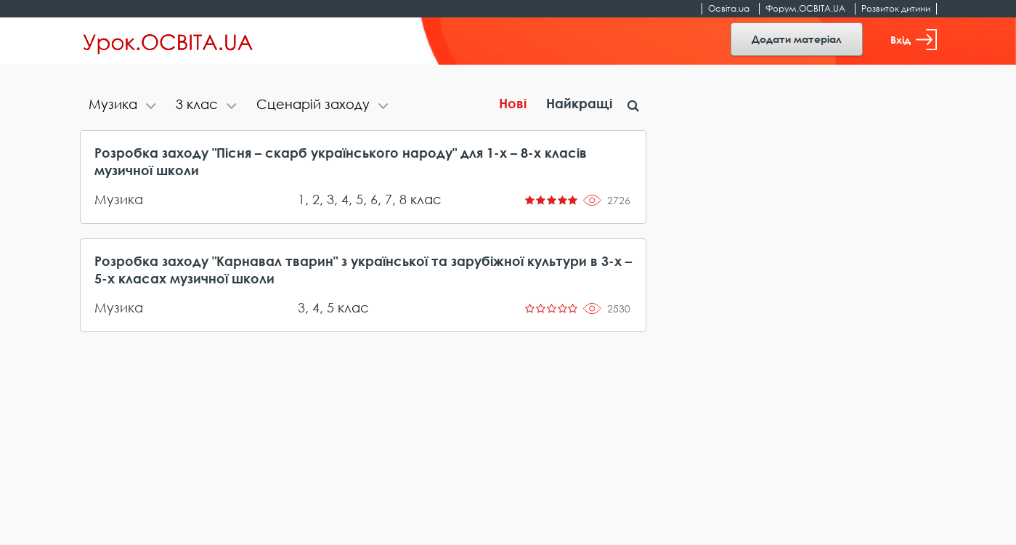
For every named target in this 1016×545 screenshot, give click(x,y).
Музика (118, 199)
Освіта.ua (728, 8)
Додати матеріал (797, 39)
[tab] (123, 105)
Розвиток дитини (895, 8)
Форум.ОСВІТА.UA (805, 8)
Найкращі (579, 103)
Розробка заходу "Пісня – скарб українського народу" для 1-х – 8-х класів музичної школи (340, 161)
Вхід (913, 39)
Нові (513, 103)
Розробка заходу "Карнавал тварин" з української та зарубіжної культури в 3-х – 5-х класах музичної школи (363, 269)
